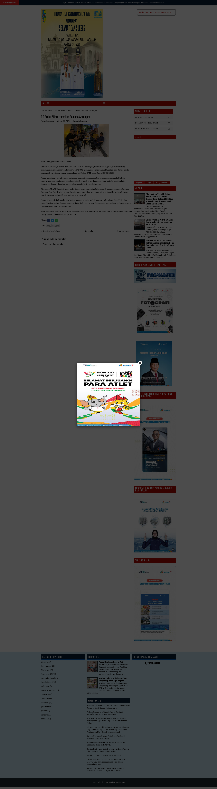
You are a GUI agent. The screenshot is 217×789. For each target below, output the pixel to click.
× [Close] (140, 363)
